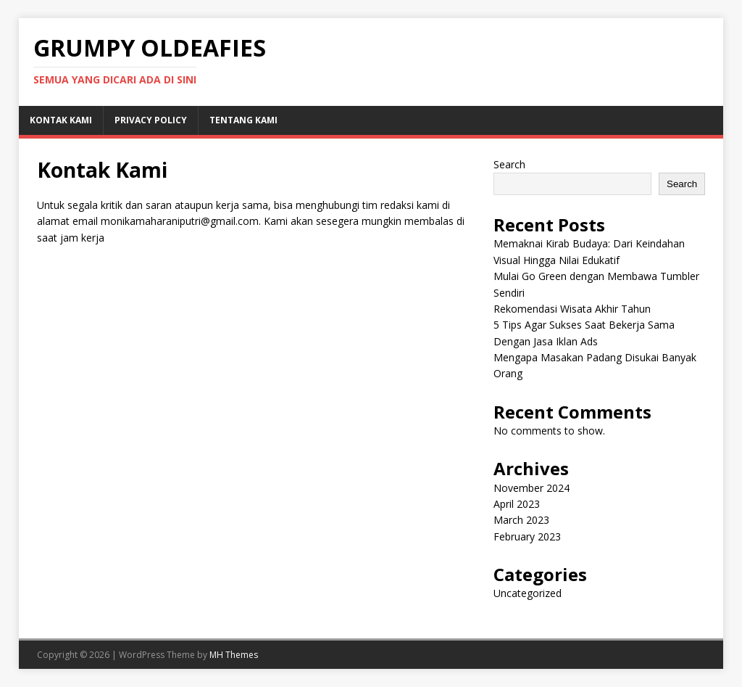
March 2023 (521, 520)
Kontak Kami (61, 120)
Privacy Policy (150, 120)
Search (509, 164)
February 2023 (527, 536)
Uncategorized (527, 593)
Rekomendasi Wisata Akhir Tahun (572, 309)
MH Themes (233, 655)
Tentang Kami (243, 120)
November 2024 (531, 488)
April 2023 (516, 504)
